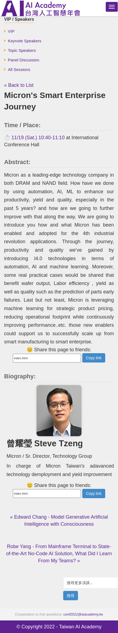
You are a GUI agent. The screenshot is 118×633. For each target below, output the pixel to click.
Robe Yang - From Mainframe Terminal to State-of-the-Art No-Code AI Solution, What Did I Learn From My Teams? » (59, 553)
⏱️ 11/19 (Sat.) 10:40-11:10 (34, 137)
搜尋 (70, 595)
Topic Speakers (22, 50)
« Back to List (19, 85)
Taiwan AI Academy (80, 626)
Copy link (94, 358)
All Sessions (19, 69)
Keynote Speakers (24, 40)
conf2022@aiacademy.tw (83, 614)
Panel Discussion (23, 60)
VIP (11, 31)
